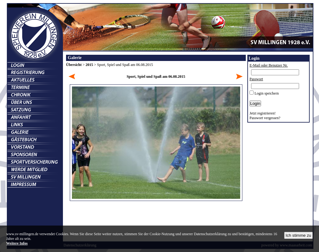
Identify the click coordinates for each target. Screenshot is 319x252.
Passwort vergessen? (265, 118)
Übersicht (74, 65)
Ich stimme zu (298, 235)
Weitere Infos (17, 243)
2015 (89, 65)
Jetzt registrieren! (263, 113)
